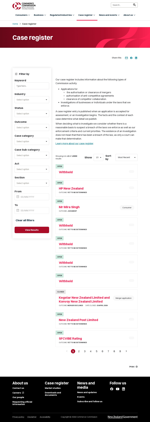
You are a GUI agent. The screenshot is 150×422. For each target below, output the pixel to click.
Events (81, 397)
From (18, 191)
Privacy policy (18, 417)
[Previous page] (66, 351)
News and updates (87, 392)
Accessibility (45, 417)
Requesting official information (22, 403)
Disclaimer (32, 417)
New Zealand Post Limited (78, 320)
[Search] (124, 4)
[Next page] (126, 351)
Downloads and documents (53, 393)
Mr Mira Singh (69, 207)
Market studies (53, 388)
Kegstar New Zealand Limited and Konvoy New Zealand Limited (84, 299)
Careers (18, 392)
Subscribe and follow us (89, 401)
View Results (32, 230)
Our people (18, 397)
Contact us (18, 388)
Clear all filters (25, 220)
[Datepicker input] (32, 197)
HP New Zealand (71, 188)
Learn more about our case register (74, 143)
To (16, 205)
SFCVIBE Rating (70, 338)
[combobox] (32, 99)
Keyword (20, 80)
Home (15, 23)
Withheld (66, 172)
